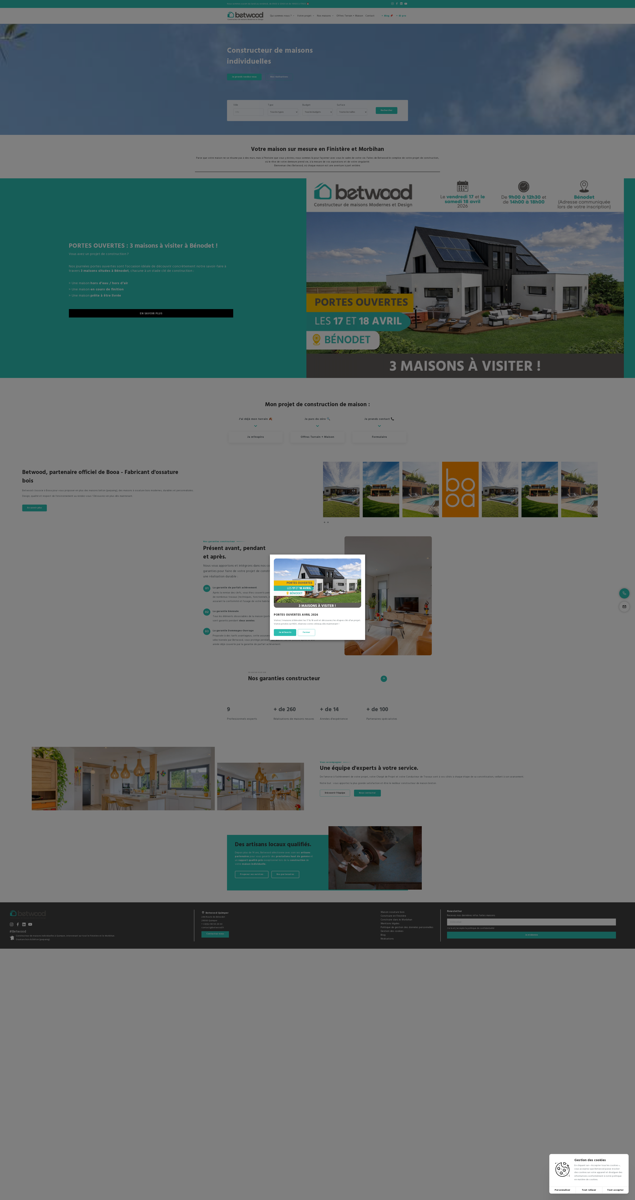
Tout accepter (615, 1190)
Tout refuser (589, 1190)
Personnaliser (562, 1190)
